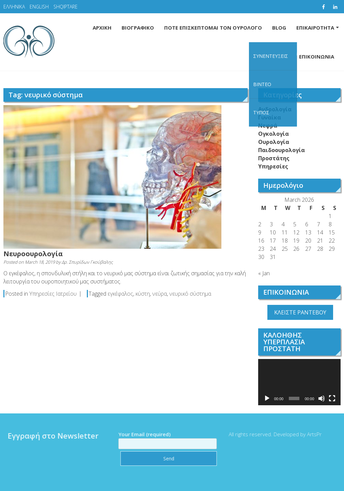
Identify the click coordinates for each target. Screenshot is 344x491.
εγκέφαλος (120, 293)
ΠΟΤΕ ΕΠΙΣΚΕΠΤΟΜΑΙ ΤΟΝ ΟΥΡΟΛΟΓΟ (213, 27)
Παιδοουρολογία (281, 150)
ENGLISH (39, 6)
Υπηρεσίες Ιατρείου (53, 293)
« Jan (264, 273)
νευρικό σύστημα (190, 293)
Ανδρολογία (275, 109)
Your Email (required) (165, 439)
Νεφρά (267, 125)
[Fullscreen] (332, 398)
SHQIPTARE (65, 6)
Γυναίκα (269, 117)
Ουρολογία (273, 142)
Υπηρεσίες (273, 166)
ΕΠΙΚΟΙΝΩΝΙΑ (316, 56)
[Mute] (321, 398)
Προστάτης (274, 158)
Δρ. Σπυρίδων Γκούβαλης (87, 262)
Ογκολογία (273, 133)
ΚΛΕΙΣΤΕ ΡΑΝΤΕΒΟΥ (300, 312)
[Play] (267, 398)
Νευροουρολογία (33, 253)
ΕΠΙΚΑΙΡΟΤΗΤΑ (315, 27)
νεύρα (159, 293)
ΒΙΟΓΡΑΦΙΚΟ (138, 27)
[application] (299, 382)
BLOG (279, 27)
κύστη (143, 293)
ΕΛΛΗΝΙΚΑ (14, 6)
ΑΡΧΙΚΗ (102, 27)
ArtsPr (312, 434)
